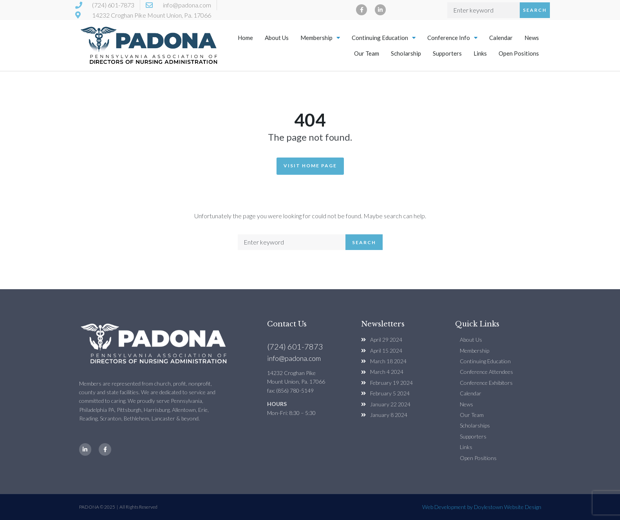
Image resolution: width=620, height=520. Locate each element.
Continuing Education (384, 38)
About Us (277, 37)
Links (480, 53)
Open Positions (519, 53)
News (531, 37)
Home (245, 37)
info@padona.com (294, 358)
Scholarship (406, 53)
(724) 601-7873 (295, 346)
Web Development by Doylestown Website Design (481, 507)
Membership (320, 38)
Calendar (501, 37)
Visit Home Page (310, 166)
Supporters (447, 53)
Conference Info (452, 38)
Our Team (366, 53)
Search (535, 10)
